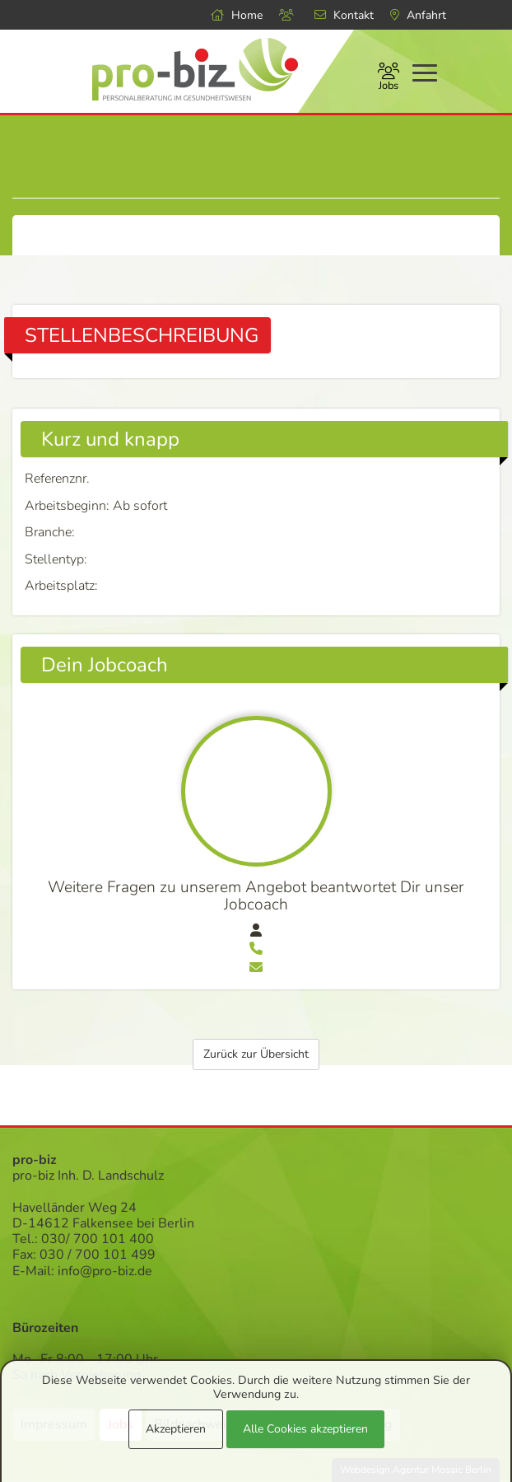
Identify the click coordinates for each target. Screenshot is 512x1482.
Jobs (388, 78)
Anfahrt (418, 15)
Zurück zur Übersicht (256, 1054)
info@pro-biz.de (105, 1271)
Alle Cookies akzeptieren (305, 1429)
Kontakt (344, 15)
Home (237, 15)
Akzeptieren (176, 1429)
